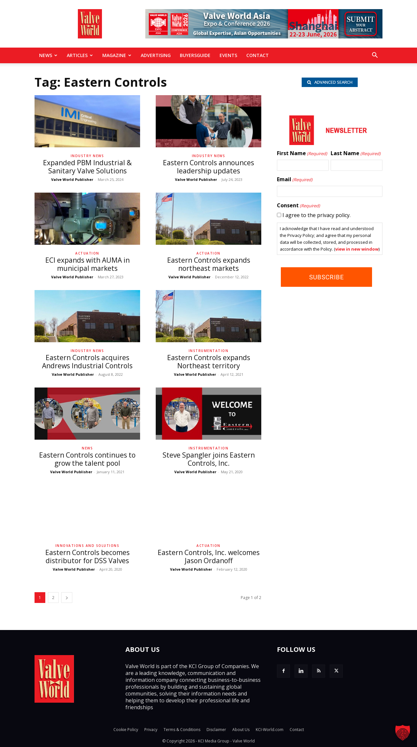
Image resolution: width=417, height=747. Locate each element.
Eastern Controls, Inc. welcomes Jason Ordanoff (209, 556)
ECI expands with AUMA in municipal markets (87, 264)
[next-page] (66, 597)
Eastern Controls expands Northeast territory (208, 361)
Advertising (156, 55)
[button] (374, 55)
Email (294, 180)
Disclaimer (216, 729)
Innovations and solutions (87, 545)
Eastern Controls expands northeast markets (208, 264)
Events (228, 55)
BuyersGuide (195, 55)
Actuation (87, 253)
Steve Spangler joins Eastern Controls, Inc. (209, 459)
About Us (241, 729)
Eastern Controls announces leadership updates (208, 166)
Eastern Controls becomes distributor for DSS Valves (87, 556)
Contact (257, 55)
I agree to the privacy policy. (316, 216)
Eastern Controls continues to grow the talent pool (87, 459)
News (48, 55)
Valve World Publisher (72, 179)
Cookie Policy (125, 729)
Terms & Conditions (182, 729)
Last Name (356, 154)
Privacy (150, 729)
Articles (80, 55)
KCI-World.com (269, 729)
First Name (302, 154)
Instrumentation (209, 350)
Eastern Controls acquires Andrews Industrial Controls (87, 361)
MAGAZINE (116, 55)
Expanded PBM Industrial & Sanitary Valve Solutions (87, 166)
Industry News (87, 156)
